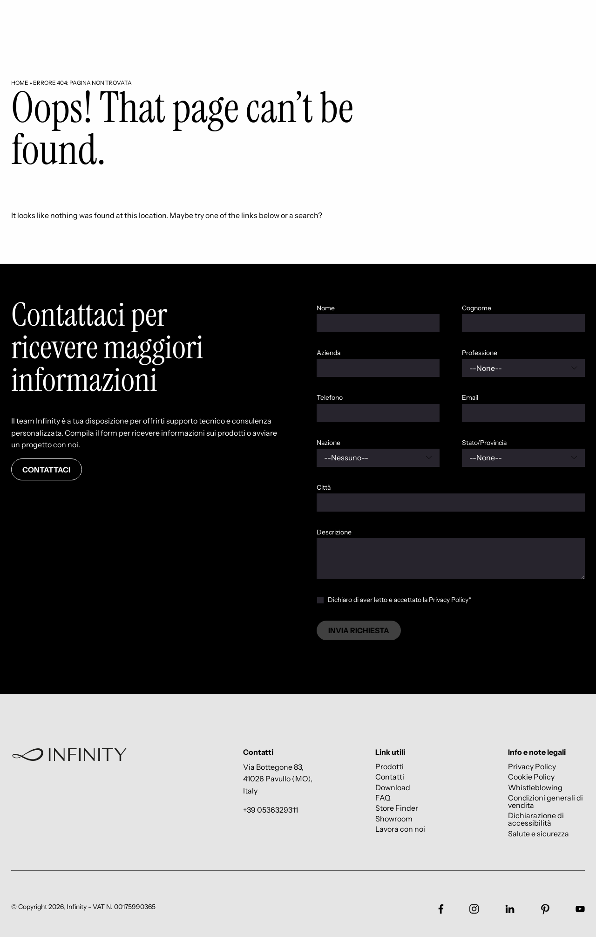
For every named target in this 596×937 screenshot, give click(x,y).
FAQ (383, 797)
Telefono (330, 397)
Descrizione (334, 532)
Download (392, 787)
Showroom (394, 818)
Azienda (328, 353)
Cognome (476, 308)
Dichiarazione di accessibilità (536, 819)
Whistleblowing (535, 787)
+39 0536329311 (270, 809)
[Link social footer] (441, 909)
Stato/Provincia (484, 442)
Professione (479, 353)
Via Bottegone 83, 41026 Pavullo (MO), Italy (277, 778)
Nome (326, 308)
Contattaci (46, 469)
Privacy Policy (532, 766)
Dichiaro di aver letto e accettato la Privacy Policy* (399, 599)
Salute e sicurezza (538, 833)
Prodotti (389, 766)
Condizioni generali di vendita (545, 801)
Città (324, 487)
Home (19, 82)
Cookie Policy (531, 777)
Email (470, 397)
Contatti (389, 777)
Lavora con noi (400, 829)
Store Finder (396, 808)
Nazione (328, 442)
